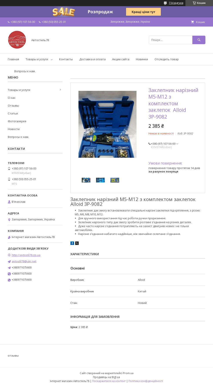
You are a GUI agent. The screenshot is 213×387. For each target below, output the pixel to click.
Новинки (142, 59)
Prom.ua (128, 373)
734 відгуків (176, 3)
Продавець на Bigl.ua (106, 377)
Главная (13, 59)
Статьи (13, 113)
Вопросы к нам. (24, 71)
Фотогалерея (17, 121)
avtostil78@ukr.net (24, 261)
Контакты (66, 59)
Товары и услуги (37, 59)
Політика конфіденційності (145, 381)
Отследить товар (167, 59)
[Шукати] (198, 40)
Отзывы (13, 105)
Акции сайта (120, 59)
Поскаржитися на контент (109, 381)
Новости (14, 129)
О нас (11, 98)
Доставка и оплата (92, 59)
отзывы (13, 355)
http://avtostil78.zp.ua (26, 255)
